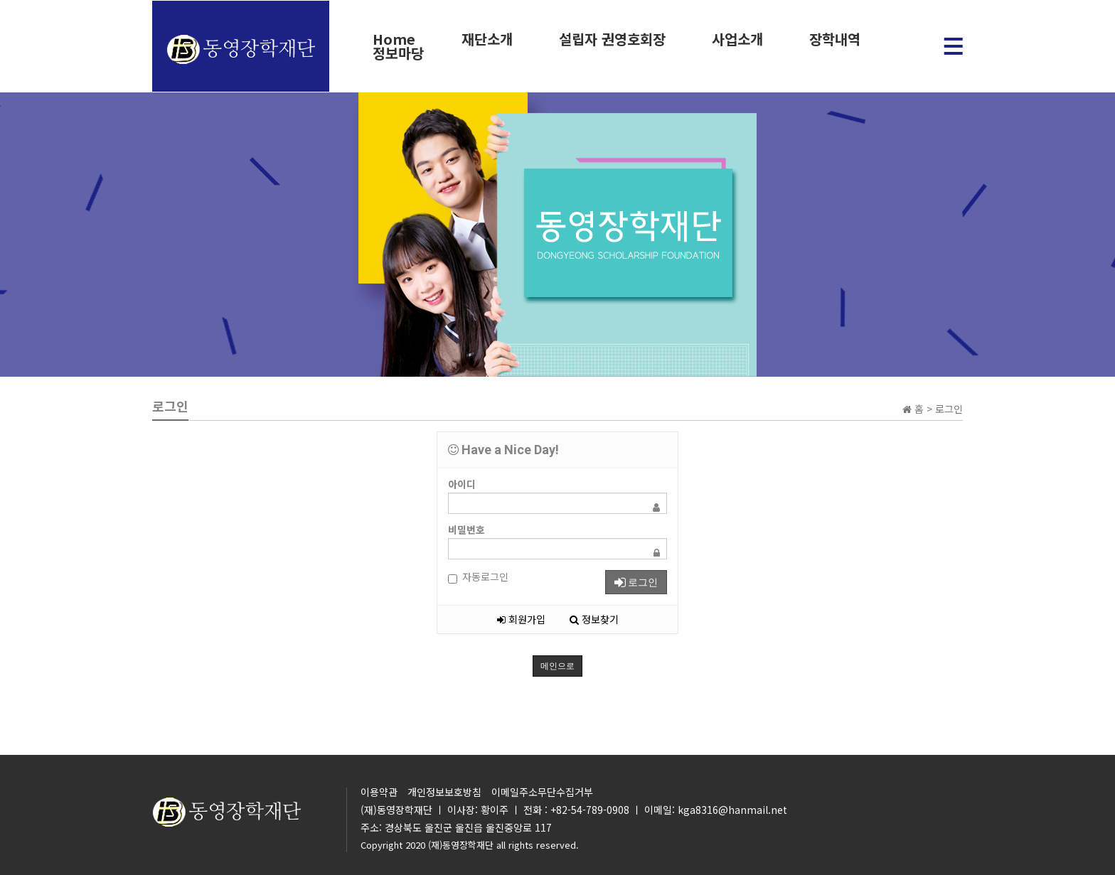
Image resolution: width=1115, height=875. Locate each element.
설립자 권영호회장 (611, 39)
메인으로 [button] (557, 666)
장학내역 (832, 39)
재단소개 (486, 39)
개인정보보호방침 (444, 792)
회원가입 (521, 619)
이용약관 (379, 792)
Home (393, 39)
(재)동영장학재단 (461, 845)
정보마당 (397, 53)
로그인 (636, 582)
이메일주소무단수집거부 (542, 792)
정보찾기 (594, 619)
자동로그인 (478, 576)
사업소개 (735, 39)
